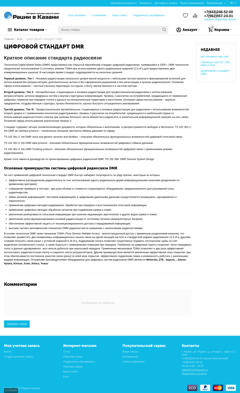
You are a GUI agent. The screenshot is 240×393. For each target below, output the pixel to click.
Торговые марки (73, 366)
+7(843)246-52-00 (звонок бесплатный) (205, 358)
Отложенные (130, 356)
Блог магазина (77, 15)
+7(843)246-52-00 (218, 12)
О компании (99, 15)
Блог (66, 376)
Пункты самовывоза (192, 3)
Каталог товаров (29, 29)
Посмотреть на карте (194, 373)
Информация (215, 3)
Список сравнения (133, 361)
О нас (66, 351)
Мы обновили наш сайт (215, 56)
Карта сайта (119, 15)
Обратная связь (72, 356)
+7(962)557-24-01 (218, 16)
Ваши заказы (130, 351)
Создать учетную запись (18, 356)
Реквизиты (145, 3)
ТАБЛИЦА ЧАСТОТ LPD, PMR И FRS (215, 64)
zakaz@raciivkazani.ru (123, 3)
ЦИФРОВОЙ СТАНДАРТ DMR (215, 72)
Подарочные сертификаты (149, 15)
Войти (7, 351)
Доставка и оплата (166, 3)
